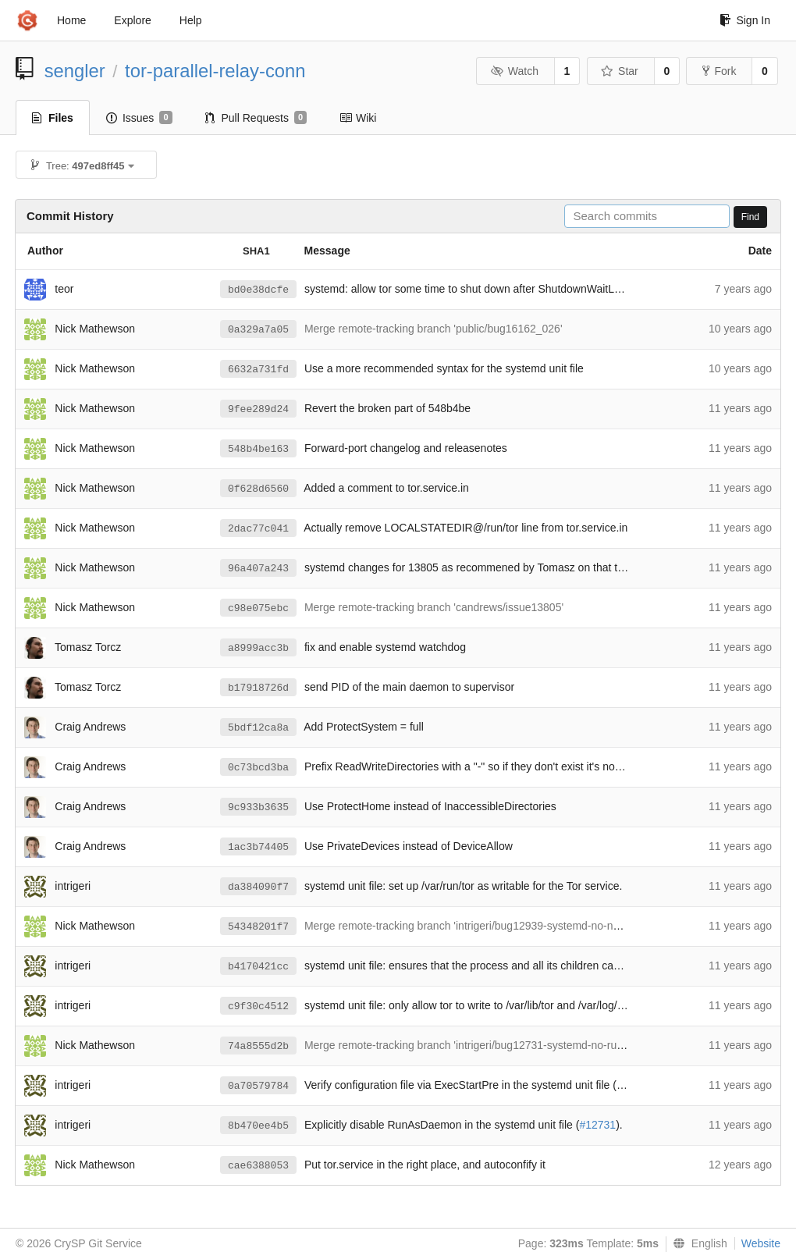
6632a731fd (258, 369)
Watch (514, 71)
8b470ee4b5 (258, 1126)
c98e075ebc (258, 608)
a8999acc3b (258, 648)
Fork (719, 71)
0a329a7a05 (258, 330)
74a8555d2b (258, 1046)
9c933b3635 (258, 807)
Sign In (745, 20)
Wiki (357, 118)
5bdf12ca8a (258, 728)
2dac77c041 (258, 529)
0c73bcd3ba (258, 768)
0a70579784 (258, 1086)
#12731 (597, 1125)
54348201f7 (258, 927)
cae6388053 (258, 1166)
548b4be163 (258, 449)
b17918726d (258, 688)
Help (190, 20)
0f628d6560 (258, 489)
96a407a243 (258, 568)
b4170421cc (258, 967)
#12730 (635, 1085)
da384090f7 (258, 887)
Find (750, 217)
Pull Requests (256, 118)
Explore (132, 20)
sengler (74, 70)
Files (52, 118)
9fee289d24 (258, 409)
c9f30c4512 (258, 1006)
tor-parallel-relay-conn (215, 70)
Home (71, 20)
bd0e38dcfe (258, 290)
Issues (139, 118)
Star (619, 71)
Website (760, 1243)
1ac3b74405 (258, 847)
